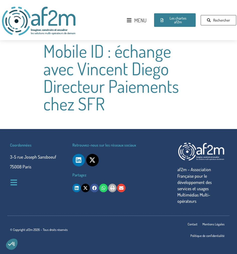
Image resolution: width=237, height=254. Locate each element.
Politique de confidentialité (207, 236)
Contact (192, 224)
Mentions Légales (213, 224)
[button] (12, 244)
